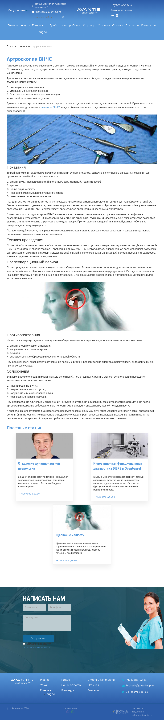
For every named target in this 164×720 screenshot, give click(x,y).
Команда (89, 25)
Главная (13, 25)
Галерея (37, 25)
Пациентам (16, 10)
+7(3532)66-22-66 (121, 5)
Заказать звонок (121, 10)
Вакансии (132, 25)
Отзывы (117, 25)
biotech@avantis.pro (49, 12)
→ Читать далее (29, 494)
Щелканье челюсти (70, 535)
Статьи (104, 25)
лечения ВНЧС (50, 107)
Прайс (54, 25)
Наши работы (70, 25)
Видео (43, 32)
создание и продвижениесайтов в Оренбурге (142, 711)
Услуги (25, 25)
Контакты (148, 25)
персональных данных (36, 647)
